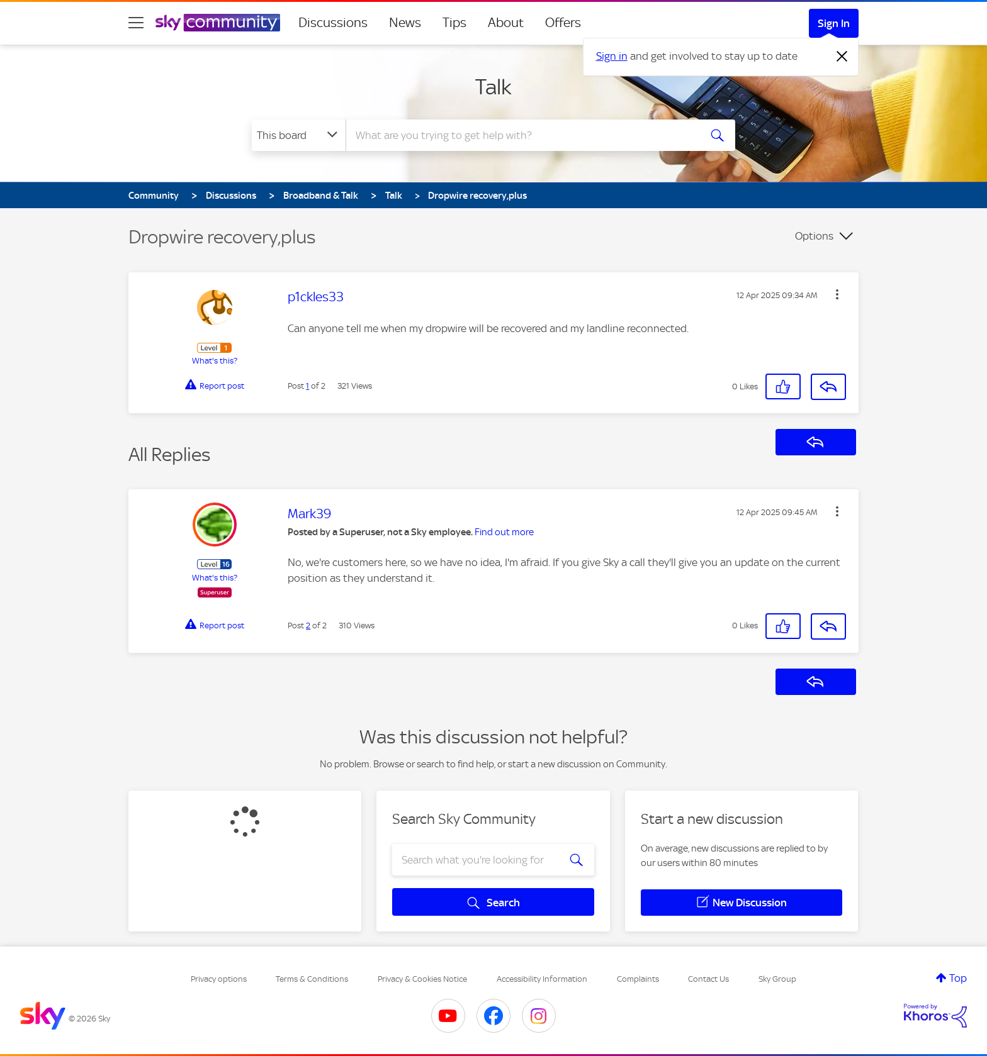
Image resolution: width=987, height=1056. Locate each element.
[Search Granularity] (299, 135)
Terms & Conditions (312, 979)
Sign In (834, 23)
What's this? (214, 360)
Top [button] (958, 978)
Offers (563, 22)
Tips (454, 22)
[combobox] (521, 135)
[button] (837, 294)
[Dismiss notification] (842, 57)
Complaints (638, 979)
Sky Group (777, 979)
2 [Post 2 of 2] (308, 625)
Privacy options (219, 979)
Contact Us (708, 979)
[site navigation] (136, 22)
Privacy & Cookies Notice (422, 979)
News (405, 22)
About (506, 22)
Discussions (333, 22)
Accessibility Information (542, 979)
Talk (493, 86)
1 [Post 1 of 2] (307, 386)
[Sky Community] (217, 22)
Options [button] (814, 236)
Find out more (504, 532)
